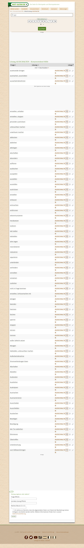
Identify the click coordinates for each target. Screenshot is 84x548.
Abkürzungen (63, 9)
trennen (13, 335)
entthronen (14, 210)
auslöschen (14, 169)
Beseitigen (13, 419)
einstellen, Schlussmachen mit (20, 294)
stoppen (13, 325)
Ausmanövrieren (15, 398)
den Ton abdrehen (16, 429)
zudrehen (13, 283)
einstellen (13, 195)
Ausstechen (14, 413)
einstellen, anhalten (17, 111)
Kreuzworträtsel (34, 9)
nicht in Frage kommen (18, 288)
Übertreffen (14, 439)
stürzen (12, 330)
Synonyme (54, 9)
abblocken (13, 137)
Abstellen (13, 372)
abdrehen (13, 143)
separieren (13, 257)
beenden (13, 304)
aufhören (13, 163)
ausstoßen (13, 184)
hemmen (13, 309)
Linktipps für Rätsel (39, 540)
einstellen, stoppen (16, 117)
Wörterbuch (45, 9)
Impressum (37, 532)
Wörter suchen (15, 9)
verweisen (13, 278)
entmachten (14, 205)
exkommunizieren (16, 215)
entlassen (13, 200)
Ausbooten (14, 377)
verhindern (14, 268)
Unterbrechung (15, 445)
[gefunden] (69, 70)
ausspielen (13, 174)
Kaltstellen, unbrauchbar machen (21, 351)
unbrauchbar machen (17, 127)
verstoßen (13, 273)
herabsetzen (14, 221)
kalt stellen (13, 231)
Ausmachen (14, 393)
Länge (70, 65)
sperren (12, 320)
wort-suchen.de (28, 532)
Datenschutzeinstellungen (62, 532)
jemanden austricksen (17, 122)
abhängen (13, 148)
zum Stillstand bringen (18, 450)
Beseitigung (14, 424)
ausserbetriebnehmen (17, 81)
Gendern (47, 540)
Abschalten (14, 367)
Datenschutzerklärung (19, 514)
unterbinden (14, 262)
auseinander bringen (17, 71)
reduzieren (14, 252)
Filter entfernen (42, 19)
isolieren (13, 226)
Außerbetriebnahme (17, 356)
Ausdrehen (14, 382)
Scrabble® (24, 9)
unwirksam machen (17, 132)
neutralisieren (15, 247)
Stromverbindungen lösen (19, 361)
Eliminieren (14, 434)
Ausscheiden (14, 403)
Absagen (13, 346)
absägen (13, 299)
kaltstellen (13, 236)
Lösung (35, 65)
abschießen (14, 153)
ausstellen (13, 179)
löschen (12, 314)
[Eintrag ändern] (72, 70)
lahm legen (14, 242)
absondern (14, 158)
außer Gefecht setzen (17, 340)
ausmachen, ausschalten (18, 76)
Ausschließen (14, 408)
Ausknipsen (14, 387)
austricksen (14, 189)
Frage (12, 65)
